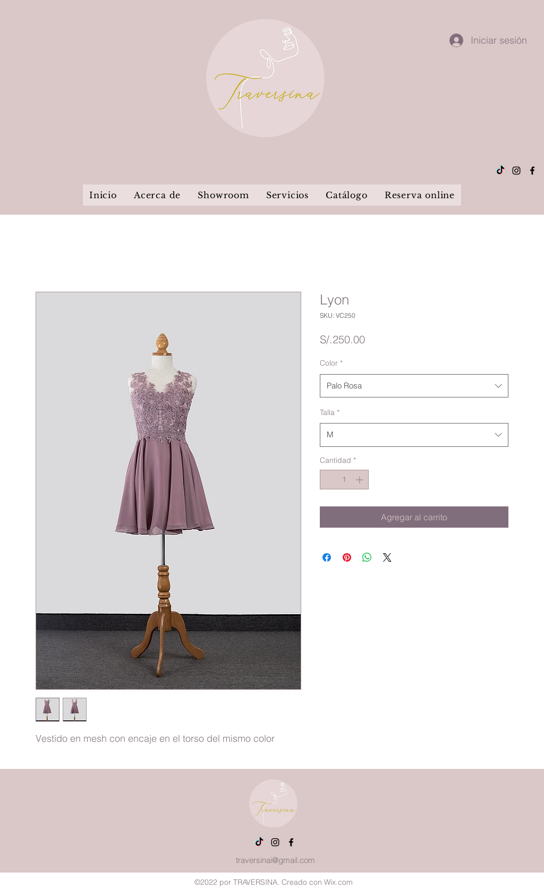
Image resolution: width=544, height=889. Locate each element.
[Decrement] (328, 479)
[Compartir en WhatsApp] (367, 557)
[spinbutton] (344, 479)
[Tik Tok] (500, 170)
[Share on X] (387, 557)
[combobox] (414, 385)
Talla (329, 412)
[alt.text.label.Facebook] (532, 170)
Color (331, 363)
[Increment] (360, 479)
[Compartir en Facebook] (326, 557)
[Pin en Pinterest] (347, 557)
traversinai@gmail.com (275, 860)
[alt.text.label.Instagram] (516, 170)
